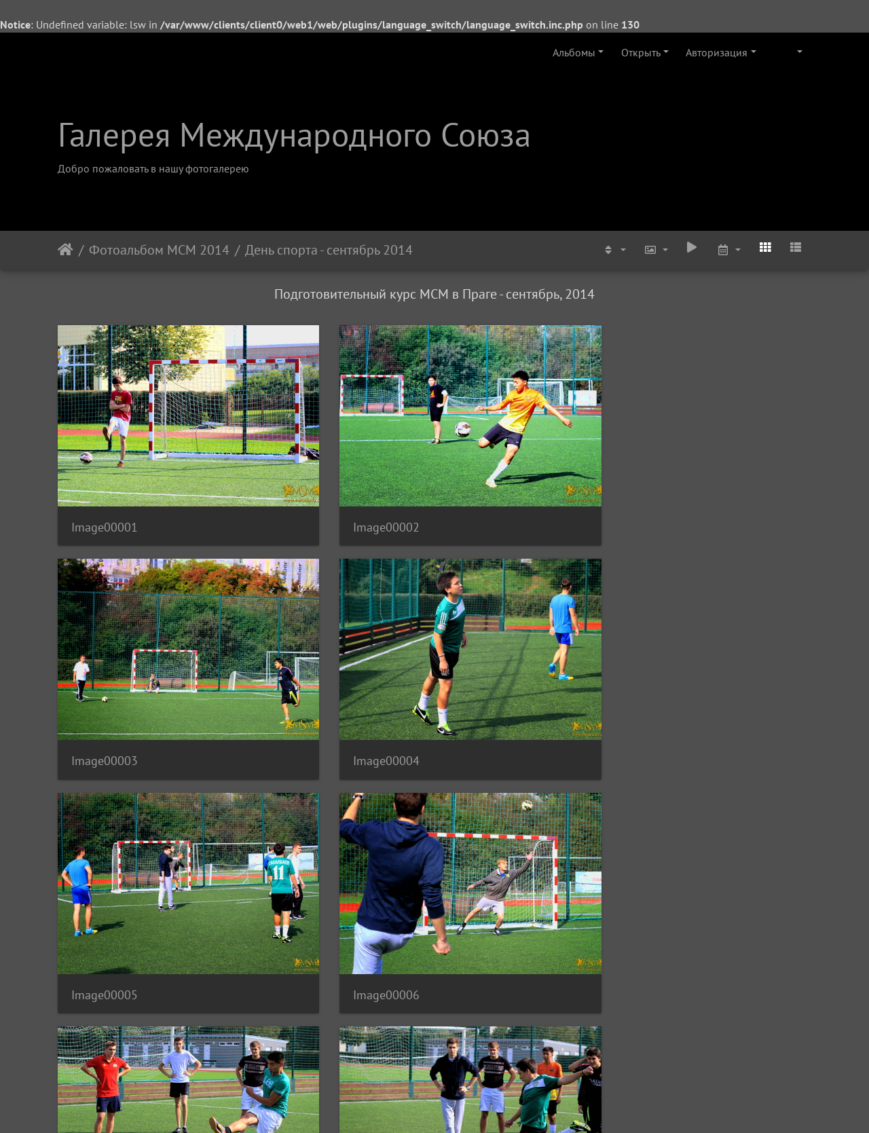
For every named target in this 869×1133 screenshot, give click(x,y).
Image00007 (491, 638)
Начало (65, 250)
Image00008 (685, 638)
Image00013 (104, 983)
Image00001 (104, 466)
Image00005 (104, 638)
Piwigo (453, 1104)
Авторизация (716, 52)
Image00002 (298, 466)
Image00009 (104, 811)
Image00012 (685, 811)
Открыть (641, 52)
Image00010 (298, 811)
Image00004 (685, 466)
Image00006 (298, 638)
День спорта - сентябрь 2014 (329, 250)
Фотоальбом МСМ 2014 (159, 250)
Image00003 (491, 466)
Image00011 (491, 811)
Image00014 (298, 983)
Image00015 (491, 983)
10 (485, 1053)
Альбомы (574, 52)
